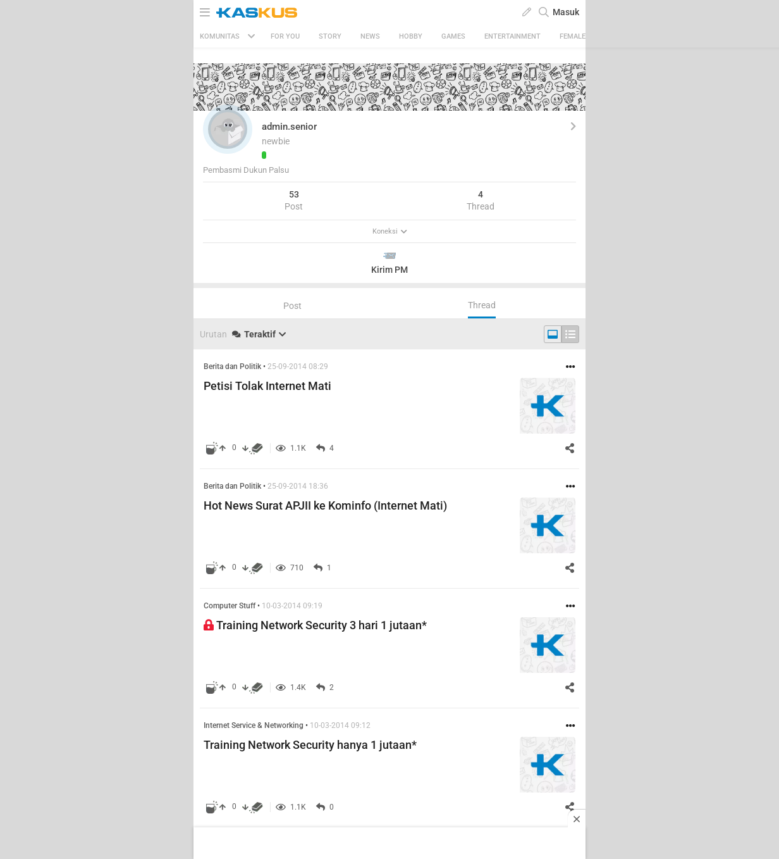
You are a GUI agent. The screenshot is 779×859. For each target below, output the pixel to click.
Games (453, 36)
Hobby (410, 36)
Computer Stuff (229, 605)
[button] (227, 129)
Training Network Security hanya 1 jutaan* (310, 744)
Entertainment (512, 36)
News (370, 36)
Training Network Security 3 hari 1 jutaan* (315, 625)
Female (573, 36)
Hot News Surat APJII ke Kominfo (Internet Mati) (325, 505)
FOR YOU (285, 36)
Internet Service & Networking (254, 725)
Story (330, 36)
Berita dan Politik (232, 366)
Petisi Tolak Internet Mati (267, 385)
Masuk (566, 12)
